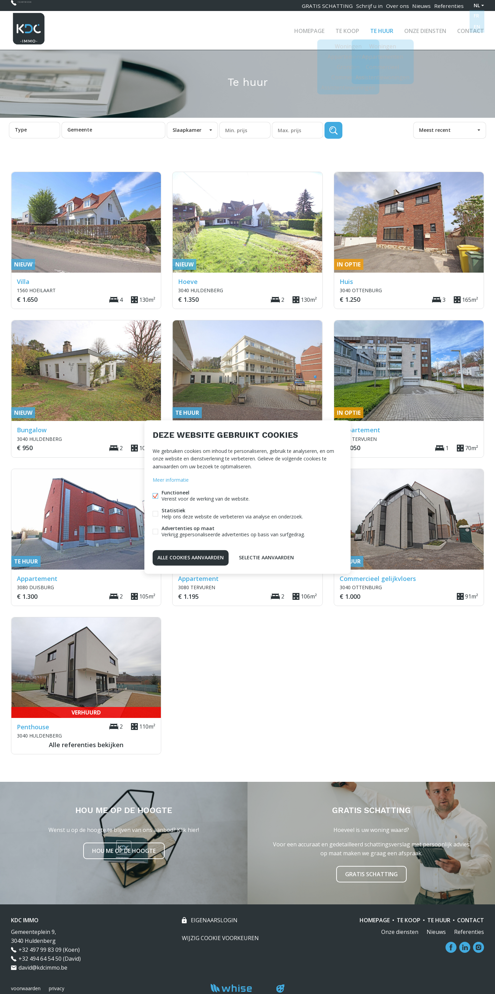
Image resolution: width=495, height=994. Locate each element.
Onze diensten (425, 29)
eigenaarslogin (213, 920)
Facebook (451, 947)
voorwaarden (26, 988)
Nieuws (419, 5)
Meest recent (435, 130)
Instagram (478, 947)
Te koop (347, 29)
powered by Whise (239, 988)
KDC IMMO (24, 920)
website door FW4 (280, 988)
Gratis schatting (371, 874)
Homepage (309, 29)
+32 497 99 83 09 (38, 5)
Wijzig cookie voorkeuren (220, 938)
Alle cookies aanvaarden (190, 556)
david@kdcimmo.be (43, 967)
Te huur (381, 29)
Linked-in (464, 947)
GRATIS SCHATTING (320, 5)
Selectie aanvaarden (266, 556)
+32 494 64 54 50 (40, 958)
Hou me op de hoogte (124, 851)
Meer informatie (171, 480)
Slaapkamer (187, 130)
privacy (56, 988)
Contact (470, 29)
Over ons (393, 5)
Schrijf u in (362, 5)
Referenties (448, 5)
